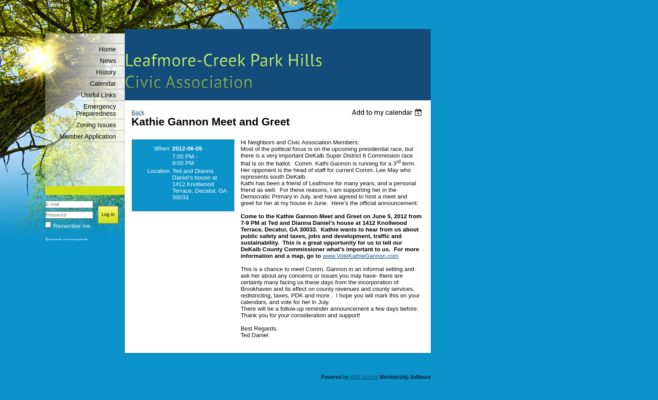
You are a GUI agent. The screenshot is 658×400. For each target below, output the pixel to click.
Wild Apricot (364, 377)
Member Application (87, 136)
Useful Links (98, 95)
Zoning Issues (96, 124)
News (108, 60)
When (162, 148)
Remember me (72, 226)
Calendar (103, 83)
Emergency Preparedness (96, 110)
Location (158, 171)
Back (138, 112)
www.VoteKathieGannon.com (361, 256)
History (106, 72)
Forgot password (66, 240)
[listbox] (388, 112)
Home (107, 49)
